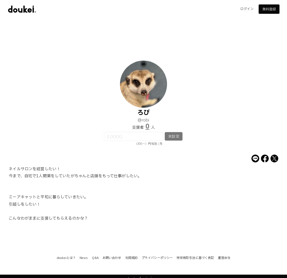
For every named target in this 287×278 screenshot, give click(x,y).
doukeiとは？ (66, 258)
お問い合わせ (112, 258)
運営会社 (224, 258)
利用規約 (131, 258)
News (84, 258)
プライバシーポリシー (157, 258)
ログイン (247, 9)
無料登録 (269, 9)
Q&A (95, 258)
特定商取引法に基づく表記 (195, 258)
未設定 (173, 136)
